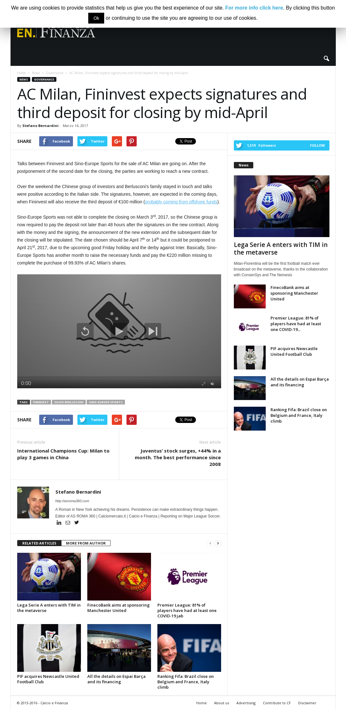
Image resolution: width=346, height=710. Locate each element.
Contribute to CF (277, 702)
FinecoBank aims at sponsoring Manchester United (118, 607)
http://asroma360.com (72, 501)
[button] (326, 59)
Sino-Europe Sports (106, 402)
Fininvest (41, 402)
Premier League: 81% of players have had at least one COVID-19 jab (187, 610)
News (23, 79)
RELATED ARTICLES (39, 543)
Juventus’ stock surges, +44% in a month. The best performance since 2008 (178, 457)
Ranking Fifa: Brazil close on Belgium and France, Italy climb (185, 681)
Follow (317, 145)
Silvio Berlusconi (68, 402)
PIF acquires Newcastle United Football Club (48, 679)
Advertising (246, 702)
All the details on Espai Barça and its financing (116, 679)
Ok (96, 18)
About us (221, 702)
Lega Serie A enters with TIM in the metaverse (49, 607)
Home (201, 702)
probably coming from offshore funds (181, 201)
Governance (44, 79)
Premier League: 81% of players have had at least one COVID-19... (295, 323)
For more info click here (254, 8)
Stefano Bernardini (40, 125)
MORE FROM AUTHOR (86, 543)
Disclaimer (307, 702)
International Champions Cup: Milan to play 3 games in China (63, 453)
